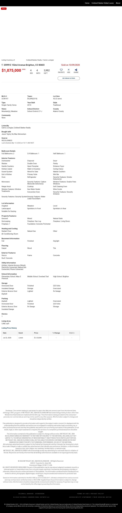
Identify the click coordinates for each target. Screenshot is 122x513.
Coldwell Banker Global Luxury (103, 3)
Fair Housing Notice (103, 497)
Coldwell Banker (26, 493)
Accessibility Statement (80, 497)
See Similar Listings (68, 78)
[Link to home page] (3, 3)
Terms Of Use (83, 493)
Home (87, 3)
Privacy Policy (97, 493)
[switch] (61, 72)
